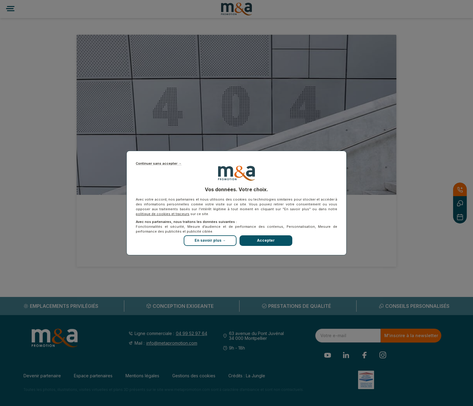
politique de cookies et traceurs (162, 214)
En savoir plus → (210, 240)
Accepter (266, 240)
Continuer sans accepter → (159, 164)
